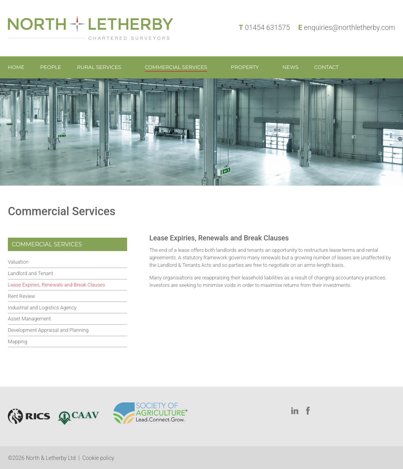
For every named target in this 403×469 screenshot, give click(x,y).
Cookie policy (98, 458)
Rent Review (21, 296)
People (50, 67)
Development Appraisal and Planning (48, 330)
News (291, 67)
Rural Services (99, 67)
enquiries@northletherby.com (349, 27)
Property (245, 67)
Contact (326, 67)
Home (16, 67)
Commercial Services (176, 67)
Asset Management (29, 319)
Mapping (17, 341)
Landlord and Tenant (30, 273)
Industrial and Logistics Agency (42, 308)
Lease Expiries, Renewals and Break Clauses (56, 285)
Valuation (18, 262)
